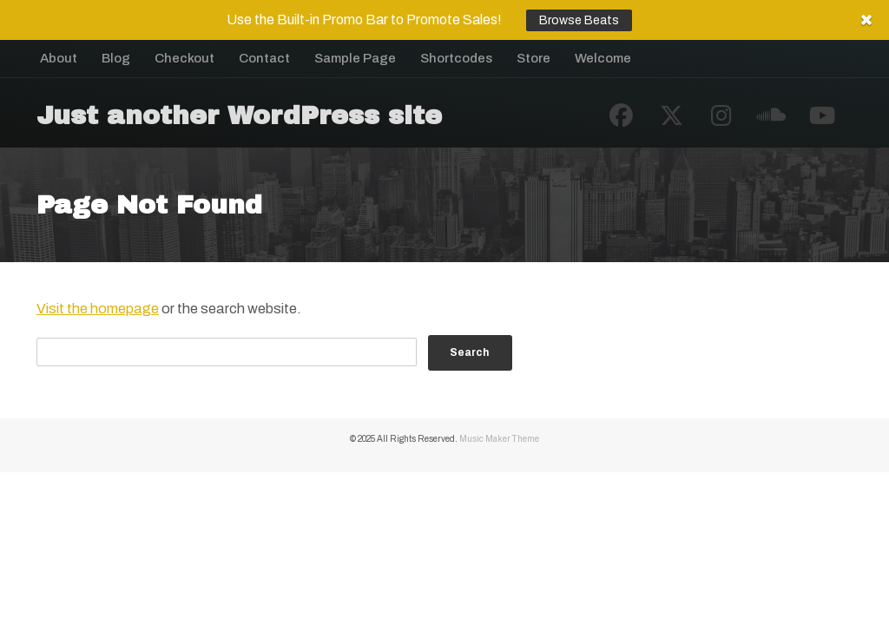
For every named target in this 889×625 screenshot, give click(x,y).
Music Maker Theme (499, 439)
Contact (264, 58)
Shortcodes (456, 58)
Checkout (184, 58)
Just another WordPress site (239, 115)
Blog (116, 58)
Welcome (603, 58)
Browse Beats (579, 20)
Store (533, 58)
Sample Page (355, 58)
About (58, 58)
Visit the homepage (97, 308)
